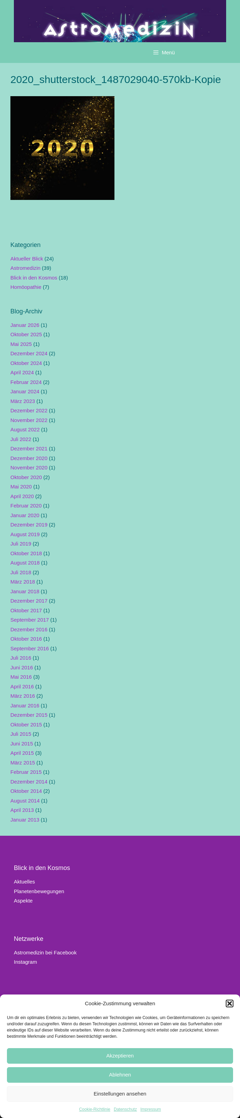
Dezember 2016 (29, 629)
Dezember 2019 (29, 525)
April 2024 (22, 372)
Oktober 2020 (26, 477)
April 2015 (22, 753)
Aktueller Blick (26, 259)
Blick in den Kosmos (33, 278)
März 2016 (22, 696)
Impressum (150, 1109)
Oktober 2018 (26, 553)
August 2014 (25, 801)
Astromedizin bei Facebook (45, 952)
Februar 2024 (26, 382)
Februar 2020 (26, 505)
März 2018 (22, 582)
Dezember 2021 (29, 448)
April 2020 (22, 496)
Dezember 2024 (29, 353)
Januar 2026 (24, 325)
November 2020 (29, 467)
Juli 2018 (20, 572)
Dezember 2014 (29, 782)
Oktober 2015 (26, 724)
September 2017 (29, 620)
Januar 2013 (24, 820)
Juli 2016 (20, 658)
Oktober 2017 (26, 610)
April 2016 (22, 686)
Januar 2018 (24, 591)
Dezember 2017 (29, 601)
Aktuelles (24, 882)
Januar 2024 (24, 391)
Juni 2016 (21, 667)
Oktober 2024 (26, 363)
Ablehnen (120, 1075)
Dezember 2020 (29, 458)
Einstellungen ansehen (120, 1094)
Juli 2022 (20, 439)
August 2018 (25, 563)
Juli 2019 (20, 544)
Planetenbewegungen (39, 891)
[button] (229, 1003)
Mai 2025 (21, 344)
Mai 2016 (21, 677)
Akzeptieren (120, 1056)
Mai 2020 (21, 486)
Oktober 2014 (26, 791)
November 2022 (29, 420)
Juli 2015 (20, 734)
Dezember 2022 (29, 410)
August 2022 (25, 429)
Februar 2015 (26, 772)
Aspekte (23, 901)
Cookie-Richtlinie (94, 1109)
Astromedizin (25, 268)
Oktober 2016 (26, 639)
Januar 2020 (24, 515)
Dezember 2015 (29, 715)
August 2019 (25, 534)
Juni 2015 (21, 743)
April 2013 (22, 810)
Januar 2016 (24, 705)
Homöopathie (25, 287)
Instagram (25, 962)
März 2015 (22, 763)
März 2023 (22, 401)
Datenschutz (125, 1109)
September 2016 (29, 648)
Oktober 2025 (26, 334)
